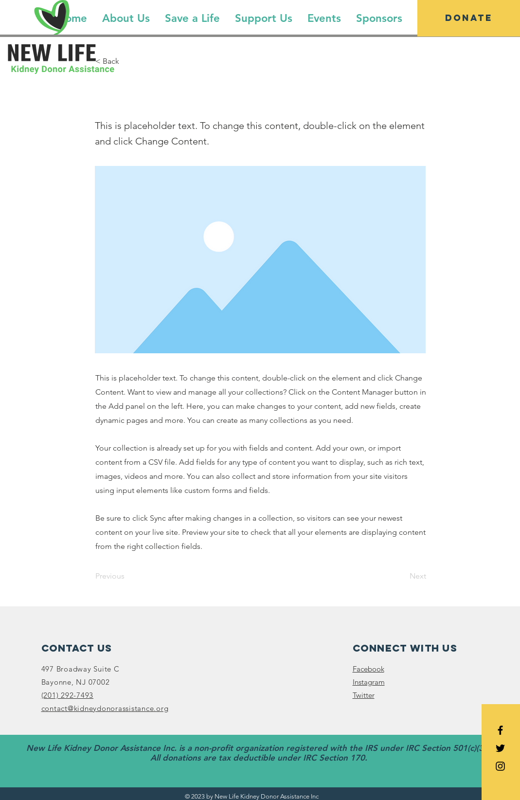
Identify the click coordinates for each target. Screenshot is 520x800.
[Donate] (468, 18)
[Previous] (127, 576)
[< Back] (127, 61)
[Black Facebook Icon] (500, 730)
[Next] (401, 576)
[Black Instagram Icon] (500, 766)
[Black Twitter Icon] (500, 748)
